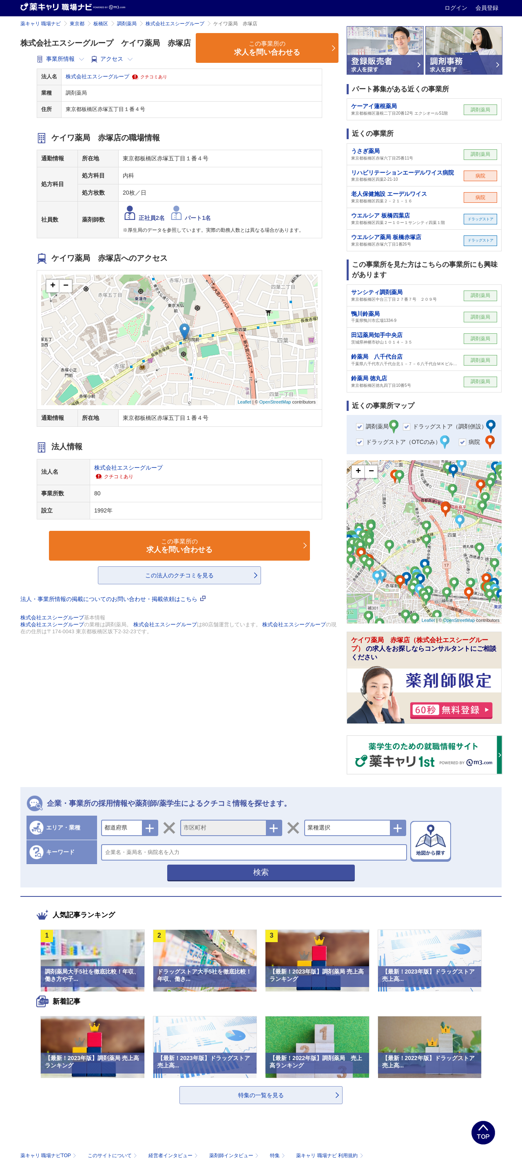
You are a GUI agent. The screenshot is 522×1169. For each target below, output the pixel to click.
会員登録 (487, 7)
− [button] (66, 286)
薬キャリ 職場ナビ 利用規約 (329, 1155)
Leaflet (244, 401)
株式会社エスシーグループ (175, 24)
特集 (278, 1155)
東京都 (77, 24)
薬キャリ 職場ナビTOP (49, 1155)
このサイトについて (113, 1155)
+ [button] (52, 286)
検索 (261, 872)
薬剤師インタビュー (234, 1155)
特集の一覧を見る (261, 1095)
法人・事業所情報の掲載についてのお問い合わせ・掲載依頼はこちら (113, 599)
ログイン (457, 7)
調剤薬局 (127, 24)
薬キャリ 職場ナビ (40, 24)
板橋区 (100, 24)
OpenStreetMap (275, 401)
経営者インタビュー (173, 1155)
